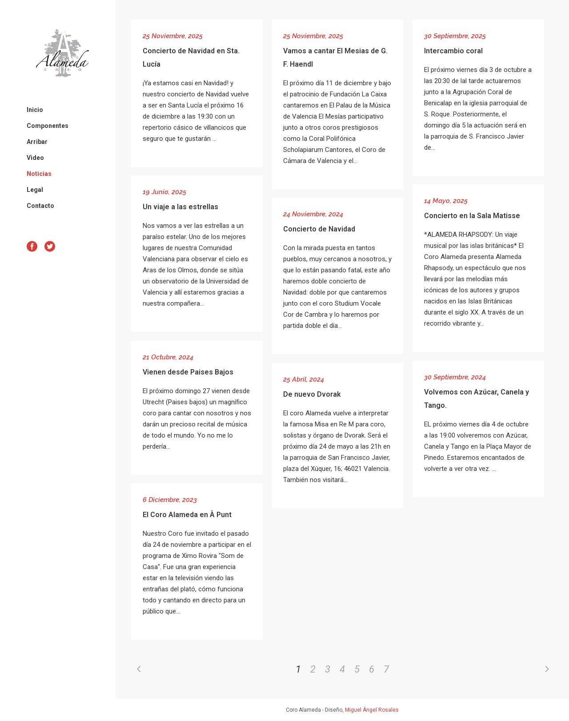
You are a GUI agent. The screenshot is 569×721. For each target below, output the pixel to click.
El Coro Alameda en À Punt (187, 514)
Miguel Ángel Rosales (372, 710)
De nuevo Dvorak (312, 394)
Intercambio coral (453, 51)
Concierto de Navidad (319, 229)
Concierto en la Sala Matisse (472, 215)
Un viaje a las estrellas (180, 207)
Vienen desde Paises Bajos (188, 372)
